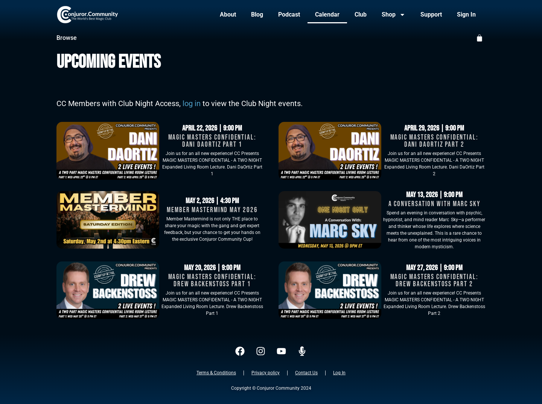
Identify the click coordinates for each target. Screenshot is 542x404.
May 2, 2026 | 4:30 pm (212, 200)
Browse (66, 37)
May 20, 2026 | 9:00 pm (212, 267)
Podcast (289, 14)
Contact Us (306, 372)
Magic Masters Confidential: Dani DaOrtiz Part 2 (434, 141)
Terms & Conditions (216, 372)
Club (361, 14)
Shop (393, 14)
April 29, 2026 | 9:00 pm (434, 128)
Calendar (327, 14)
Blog (257, 14)
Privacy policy (265, 372)
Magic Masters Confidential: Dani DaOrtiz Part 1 (212, 141)
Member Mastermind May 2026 (212, 210)
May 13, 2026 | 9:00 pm (434, 194)
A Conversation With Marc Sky (434, 204)
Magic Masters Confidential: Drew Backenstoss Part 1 (212, 281)
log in (192, 103)
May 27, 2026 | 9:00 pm (434, 267)
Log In (339, 372)
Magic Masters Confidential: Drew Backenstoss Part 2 (434, 281)
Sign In (466, 14)
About (228, 14)
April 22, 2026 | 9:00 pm (212, 128)
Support (431, 14)
